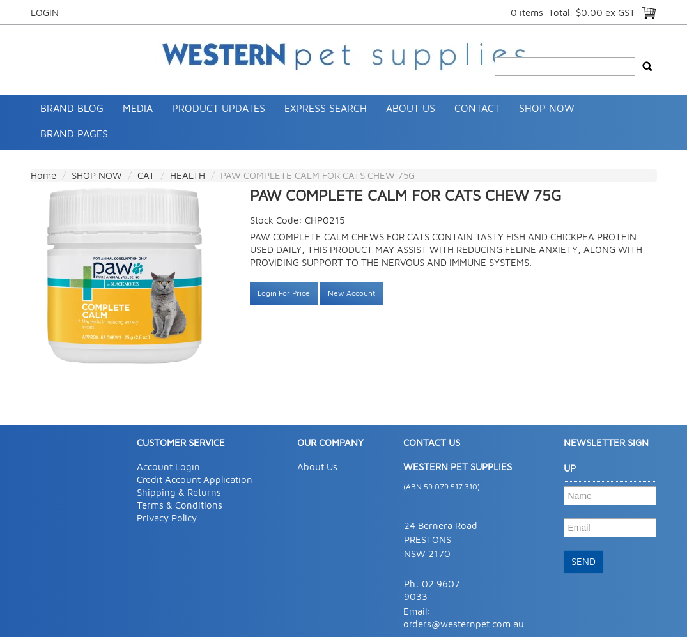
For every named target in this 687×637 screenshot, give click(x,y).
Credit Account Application (194, 479)
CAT (146, 175)
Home (43, 175)
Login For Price (284, 293)
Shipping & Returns (179, 492)
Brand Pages (74, 133)
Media (138, 108)
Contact (477, 108)
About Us (410, 108)
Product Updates (218, 108)
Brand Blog (72, 108)
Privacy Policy (167, 517)
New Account (351, 293)
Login (45, 12)
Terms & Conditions (179, 505)
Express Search (325, 108)
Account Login (168, 466)
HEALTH (187, 175)
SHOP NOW (547, 108)
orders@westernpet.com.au (463, 623)
